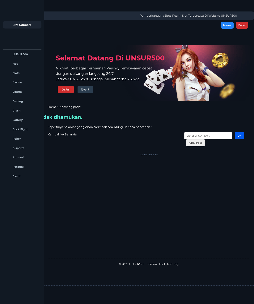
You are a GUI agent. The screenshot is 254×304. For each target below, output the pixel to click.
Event (13, 176)
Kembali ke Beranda (62, 134)
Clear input (195, 142)
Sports (13, 92)
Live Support (18, 24)
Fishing (14, 101)
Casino (13, 82)
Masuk (227, 25)
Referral (14, 167)
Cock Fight (16, 129)
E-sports (14, 148)
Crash (12, 110)
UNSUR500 (16, 54)
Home (52, 107)
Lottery (14, 120)
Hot (11, 63)
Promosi (14, 157)
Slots (12, 73)
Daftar (242, 25)
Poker (13, 138)
